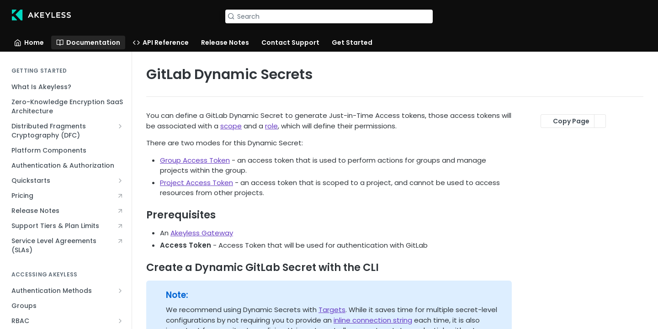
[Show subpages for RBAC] (120, 320)
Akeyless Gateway (201, 233)
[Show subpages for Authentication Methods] (120, 290)
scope (231, 126)
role (271, 126)
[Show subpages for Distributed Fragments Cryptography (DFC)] (120, 126)
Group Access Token (195, 160)
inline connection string (373, 320)
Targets (331, 309)
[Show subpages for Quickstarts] (120, 180)
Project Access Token (196, 182)
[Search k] (328, 16)
